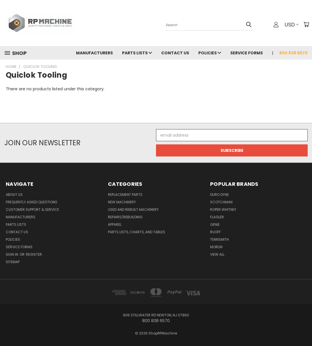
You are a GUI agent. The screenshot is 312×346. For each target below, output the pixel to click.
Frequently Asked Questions (31, 202)
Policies (209, 53)
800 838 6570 (293, 53)
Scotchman (221, 202)
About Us (14, 194)
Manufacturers (94, 53)
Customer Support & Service (32, 209)
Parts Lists (137, 53)
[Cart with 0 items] (306, 24)
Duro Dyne (219, 194)
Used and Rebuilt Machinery (133, 209)
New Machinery (122, 202)
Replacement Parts (125, 194)
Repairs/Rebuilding (125, 217)
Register (34, 254)
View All (217, 254)
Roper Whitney (223, 209)
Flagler (217, 217)
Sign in (12, 254)
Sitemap (13, 261)
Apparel (114, 224)
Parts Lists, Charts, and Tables (136, 232)
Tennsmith (219, 239)
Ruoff (215, 232)
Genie (215, 224)
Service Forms (246, 53)
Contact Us (175, 53)
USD (291, 24)
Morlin (216, 246)
